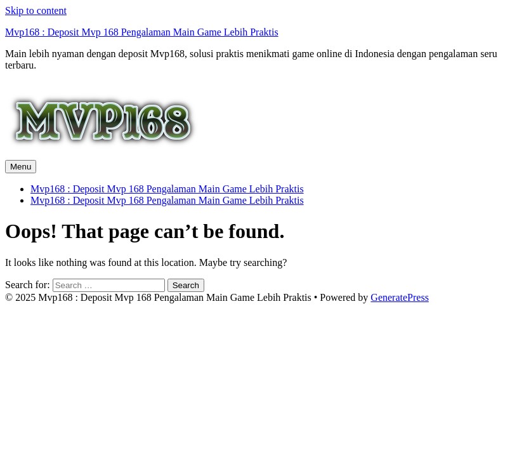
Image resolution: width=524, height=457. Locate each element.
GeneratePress (399, 297)
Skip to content (36, 10)
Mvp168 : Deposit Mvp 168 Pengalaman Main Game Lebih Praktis (141, 32)
